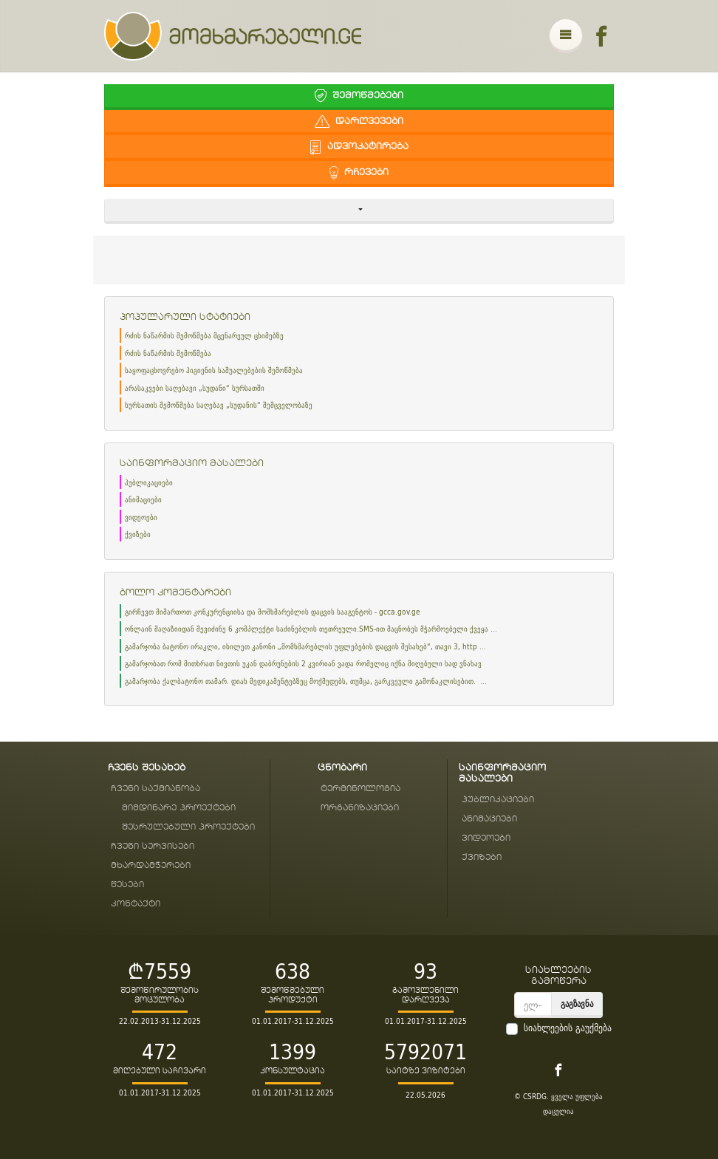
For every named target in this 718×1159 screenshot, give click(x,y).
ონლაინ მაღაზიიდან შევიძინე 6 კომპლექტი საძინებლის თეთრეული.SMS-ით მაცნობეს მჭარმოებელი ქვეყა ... (311, 629)
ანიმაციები (143, 499)
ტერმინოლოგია (360, 788)
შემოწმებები (359, 95)
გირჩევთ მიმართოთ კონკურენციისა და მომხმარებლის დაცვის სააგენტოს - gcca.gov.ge (272, 612)
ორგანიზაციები (360, 807)
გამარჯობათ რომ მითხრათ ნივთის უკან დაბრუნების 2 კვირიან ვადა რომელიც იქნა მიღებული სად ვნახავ (303, 663)
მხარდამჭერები (151, 865)
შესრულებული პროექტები (188, 827)
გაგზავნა (577, 1003)
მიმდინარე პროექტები (179, 807)
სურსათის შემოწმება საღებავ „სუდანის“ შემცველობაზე (218, 405)
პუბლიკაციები (149, 482)
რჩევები (359, 172)
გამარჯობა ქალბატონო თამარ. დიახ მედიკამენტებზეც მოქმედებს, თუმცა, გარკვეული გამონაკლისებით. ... (306, 681)
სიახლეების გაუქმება (568, 1028)
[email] (533, 1005)
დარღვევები (359, 121)
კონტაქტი (135, 903)
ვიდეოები (141, 517)
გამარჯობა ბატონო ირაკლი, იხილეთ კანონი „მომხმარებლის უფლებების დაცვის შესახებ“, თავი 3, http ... (305, 646)
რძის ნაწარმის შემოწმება (168, 353)
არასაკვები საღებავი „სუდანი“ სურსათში (194, 388)
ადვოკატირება (359, 146)
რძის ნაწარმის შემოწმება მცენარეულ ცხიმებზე (204, 335)
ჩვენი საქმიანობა (155, 788)
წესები (127, 884)
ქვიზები (138, 534)
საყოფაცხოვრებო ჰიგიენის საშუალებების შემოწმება (214, 370)
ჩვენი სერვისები (152, 846)
